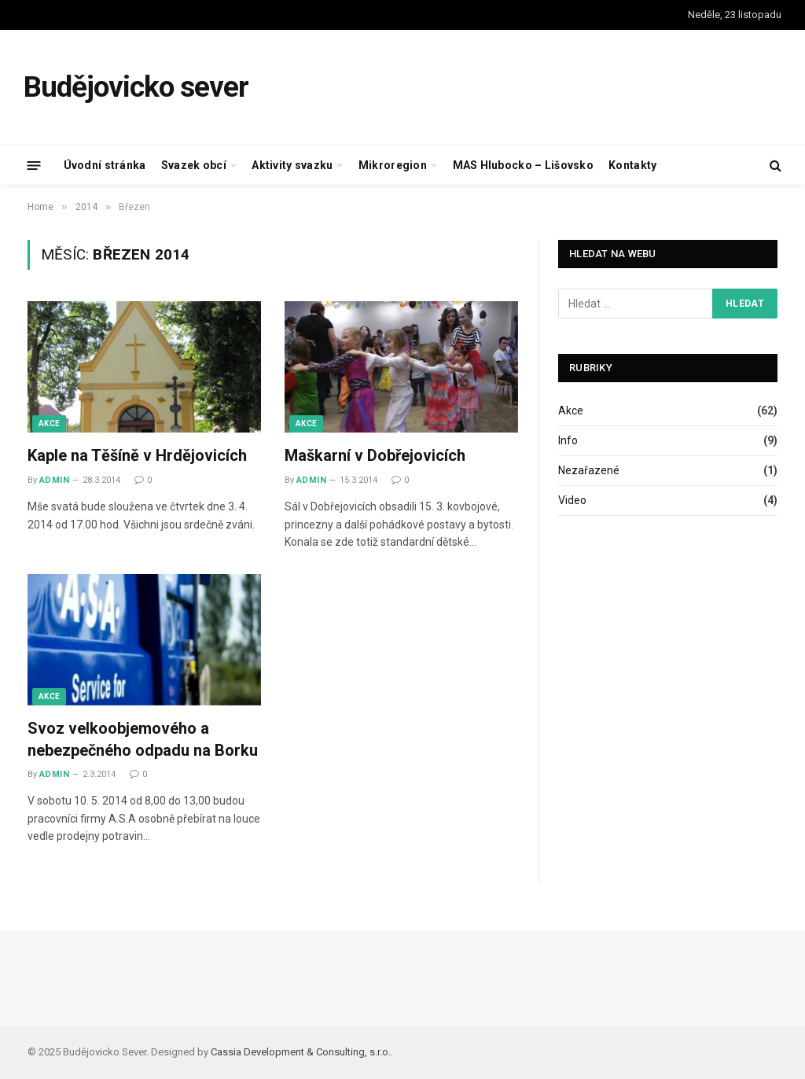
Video (572, 500)
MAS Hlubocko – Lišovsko (523, 165)
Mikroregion (392, 165)
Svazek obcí (193, 165)
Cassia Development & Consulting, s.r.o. (301, 1052)
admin (54, 480)
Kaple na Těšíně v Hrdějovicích (137, 455)
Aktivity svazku (292, 165)
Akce (49, 423)
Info (568, 440)
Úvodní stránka (105, 165)
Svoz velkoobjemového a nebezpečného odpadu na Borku (143, 739)
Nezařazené (588, 470)
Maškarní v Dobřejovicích (375, 455)
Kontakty (632, 165)
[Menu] (34, 164)
